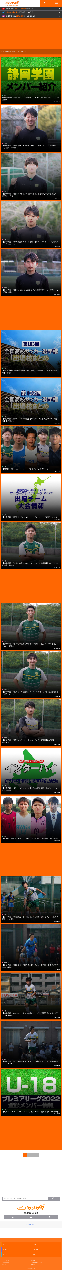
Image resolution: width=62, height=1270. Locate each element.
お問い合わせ (5, 1262)
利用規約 (4, 1264)
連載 (34, 1254)
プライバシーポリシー (36, 1262)
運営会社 (33, 1264)
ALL (4, 1244)
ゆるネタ (35, 1249)
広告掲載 (33, 1260)
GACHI (35, 1244)
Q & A (5, 1254)
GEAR (5, 1249)
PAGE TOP (31, 1224)
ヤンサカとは (5, 1260)
